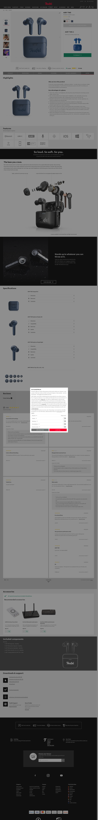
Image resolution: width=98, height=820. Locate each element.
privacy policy (59, 411)
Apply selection (40, 429)
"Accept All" (44, 403)
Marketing (34, 421)
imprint (32, 413)
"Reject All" (43, 399)
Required (34, 415)
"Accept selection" (34, 408)
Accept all (58, 429)
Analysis (33, 418)
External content (35, 426)
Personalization (35, 424)
